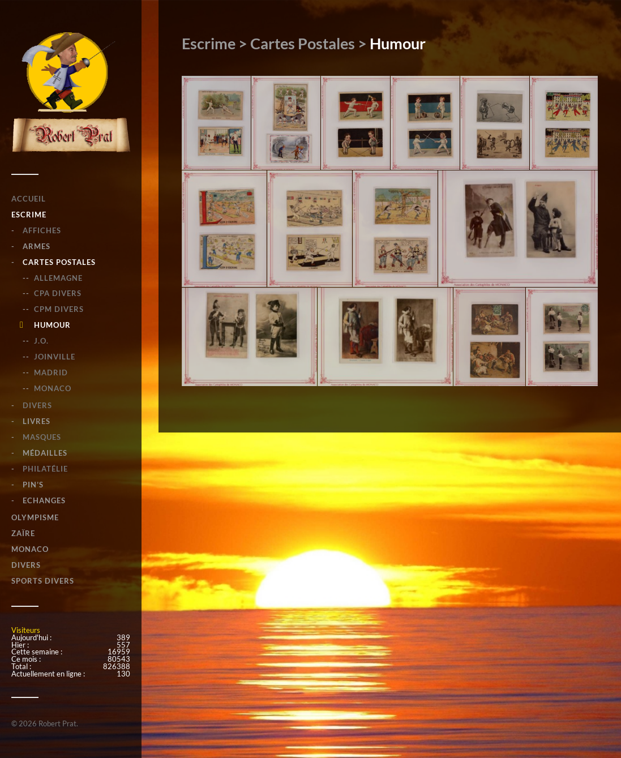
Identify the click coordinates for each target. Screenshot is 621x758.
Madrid (51, 372)
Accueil (28, 198)
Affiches (42, 230)
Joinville (54, 356)
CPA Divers (58, 293)
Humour (52, 324)
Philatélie (45, 468)
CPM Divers (59, 309)
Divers (37, 405)
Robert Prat (57, 723)
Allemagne (58, 277)
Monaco (52, 388)
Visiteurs (25, 630)
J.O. (41, 340)
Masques (42, 437)
